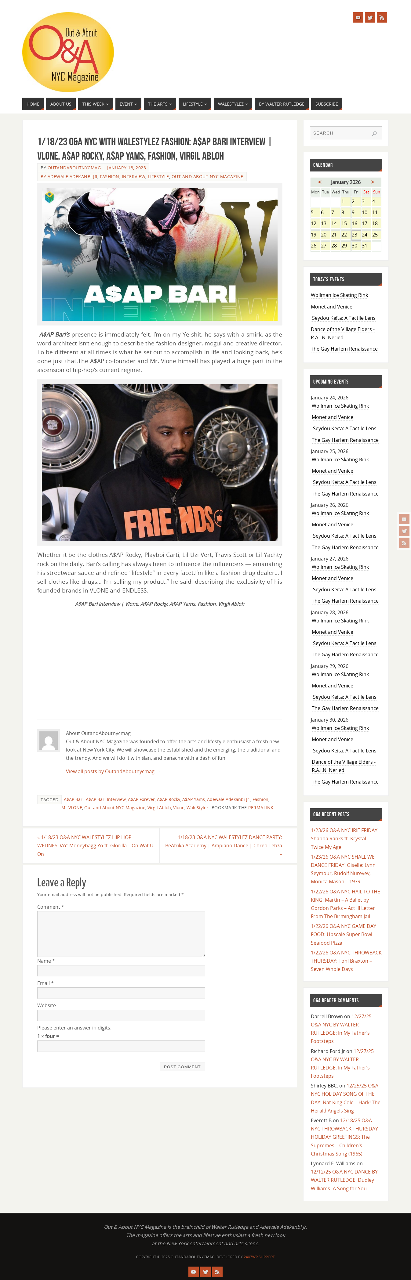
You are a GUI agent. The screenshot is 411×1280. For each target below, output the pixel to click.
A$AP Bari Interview (106, 799)
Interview (134, 176)
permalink (261, 807)
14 (335, 224)
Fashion (109, 176)
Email (45, 983)
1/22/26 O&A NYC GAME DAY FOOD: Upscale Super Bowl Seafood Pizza (343, 934)
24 (366, 235)
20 (325, 235)
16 (356, 224)
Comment (50, 906)
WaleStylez (198, 807)
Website (46, 1005)
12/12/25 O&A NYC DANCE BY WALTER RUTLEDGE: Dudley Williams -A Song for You (344, 1180)
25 (376, 235)
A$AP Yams (193, 799)
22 (345, 235)
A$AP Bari (74, 799)
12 (315, 224)
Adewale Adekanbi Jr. (228, 799)
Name (46, 960)
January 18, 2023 (126, 168)
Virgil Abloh (159, 807)
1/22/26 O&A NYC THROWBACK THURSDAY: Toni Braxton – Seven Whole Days (346, 960)
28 (335, 246)
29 (345, 246)
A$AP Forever (141, 799)
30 (356, 246)
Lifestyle (158, 176)
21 (335, 235)
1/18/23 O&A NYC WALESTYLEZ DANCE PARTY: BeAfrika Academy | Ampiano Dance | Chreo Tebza (223, 845)
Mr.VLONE (71, 807)
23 (356, 235)
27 (325, 246)
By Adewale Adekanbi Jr (69, 176)
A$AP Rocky (168, 799)
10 (366, 213)
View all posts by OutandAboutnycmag (113, 771)
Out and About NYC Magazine (207, 176)
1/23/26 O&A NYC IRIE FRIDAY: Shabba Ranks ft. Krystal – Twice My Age (345, 838)
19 (315, 235)
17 (366, 224)
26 (315, 246)
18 (376, 224)
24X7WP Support (259, 1257)
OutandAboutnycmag (74, 168)
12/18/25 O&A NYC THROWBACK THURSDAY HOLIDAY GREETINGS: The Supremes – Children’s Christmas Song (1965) (344, 1137)
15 (345, 224)
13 (325, 224)
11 (376, 213)
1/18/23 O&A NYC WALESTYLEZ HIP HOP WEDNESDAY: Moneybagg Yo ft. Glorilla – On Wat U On (95, 845)
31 (366, 246)
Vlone (178, 807)
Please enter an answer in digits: (74, 1027)
